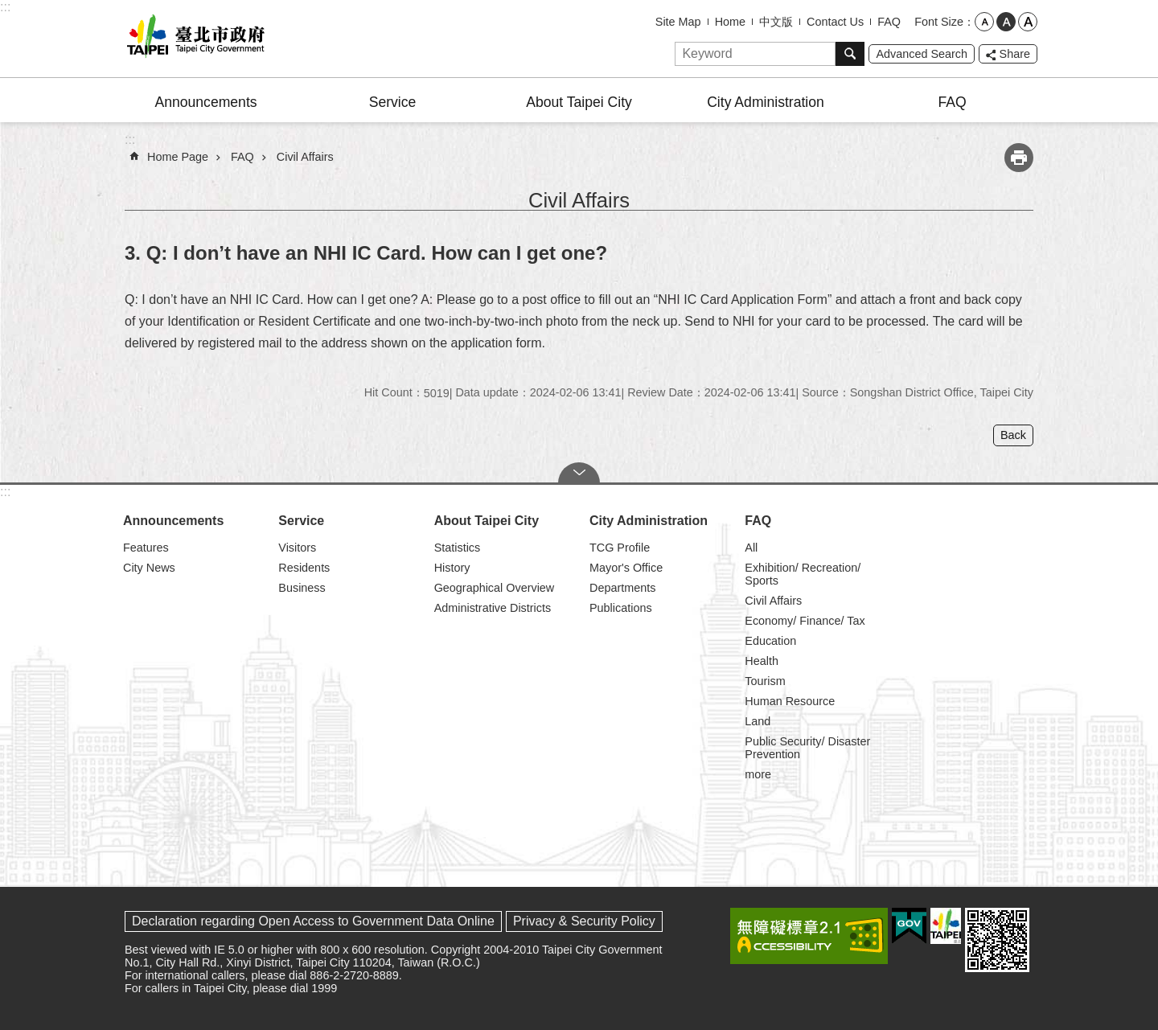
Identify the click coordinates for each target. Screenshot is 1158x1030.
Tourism (765, 681)
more (758, 774)
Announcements (205, 102)
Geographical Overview (494, 587)
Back (1013, 435)
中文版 (776, 21)
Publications (620, 607)
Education (770, 640)
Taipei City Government (193, 38)
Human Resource (790, 701)
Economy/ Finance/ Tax (804, 620)
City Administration (765, 102)
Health (761, 661)
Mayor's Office (626, 567)
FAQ (889, 21)
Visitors (297, 547)
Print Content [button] (1018, 157)
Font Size (938, 21)
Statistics (457, 547)
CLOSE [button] (579, 472)
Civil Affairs (305, 156)
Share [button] (1015, 53)
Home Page (177, 156)
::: (5, 7)
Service (393, 102)
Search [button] (850, 54)
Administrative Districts (493, 607)
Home (730, 21)
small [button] (984, 21)
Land (757, 721)
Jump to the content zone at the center (8, 8)
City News (149, 567)
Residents (304, 567)
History (452, 567)
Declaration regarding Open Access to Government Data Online (313, 921)
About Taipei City (579, 102)
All (751, 547)
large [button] (1027, 21)
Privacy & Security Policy (584, 921)
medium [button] (1006, 21)
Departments (622, 587)
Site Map (678, 21)
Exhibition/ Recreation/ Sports (802, 574)
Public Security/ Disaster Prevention (807, 748)
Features (146, 547)
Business (301, 587)
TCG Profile (619, 547)
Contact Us (835, 21)
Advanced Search (921, 53)
